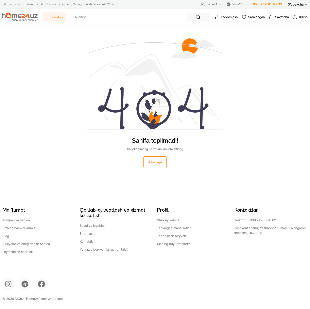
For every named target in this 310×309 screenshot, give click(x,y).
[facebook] (41, 284)
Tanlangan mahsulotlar (174, 228)
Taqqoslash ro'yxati (171, 236)
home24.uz (211, 4)
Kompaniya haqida (16, 220)
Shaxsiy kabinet (169, 220)
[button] (298, 4)
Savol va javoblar (92, 226)
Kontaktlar (87, 241)
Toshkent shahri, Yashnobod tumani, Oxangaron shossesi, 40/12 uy (270, 230)
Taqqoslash (226, 17)
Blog (5, 236)
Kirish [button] (300, 17)
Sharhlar (86, 234)
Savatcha (279, 17)
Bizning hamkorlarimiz (18, 228)
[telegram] (25, 284)
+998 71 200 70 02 (266, 4)
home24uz (236, 4)
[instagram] (8, 284)
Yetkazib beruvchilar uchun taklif (104, 249)
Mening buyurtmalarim (174, 244)
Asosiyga (155, 162)
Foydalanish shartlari (17, 252)
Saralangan (253, 17)
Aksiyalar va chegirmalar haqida (26, 244)
